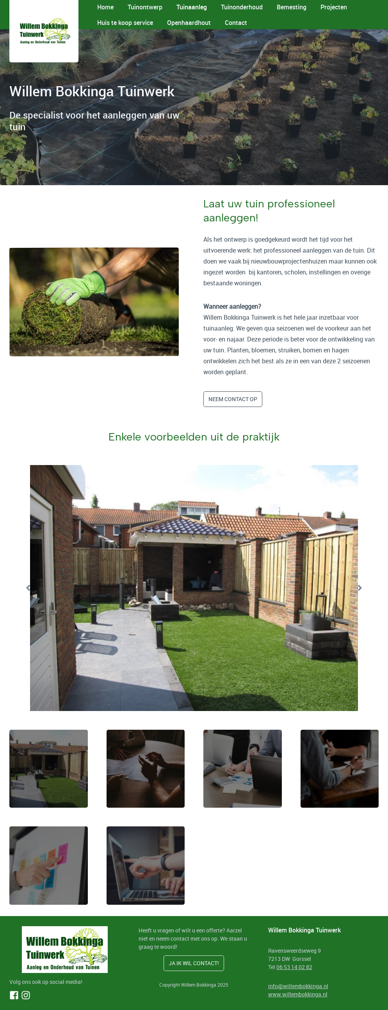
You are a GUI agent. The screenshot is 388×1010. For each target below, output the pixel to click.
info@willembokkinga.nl (298, 986)
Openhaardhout (189, 22)
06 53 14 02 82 (294, 967)
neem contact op (232, 399)
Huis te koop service (125, 22)
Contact (236, 22)
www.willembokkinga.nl (297, 994)
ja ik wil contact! (194, 963)
